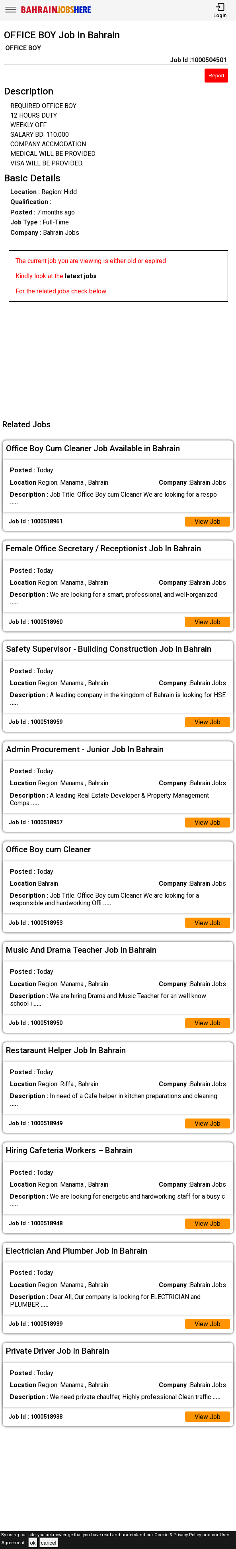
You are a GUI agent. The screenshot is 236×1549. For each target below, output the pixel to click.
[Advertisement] (120, 357)
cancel (49, 1543)
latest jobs (81, 276)
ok (32, 1543)
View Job (207, 521)
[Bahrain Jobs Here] (56, 12)
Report (216, 76)
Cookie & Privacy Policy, (178, 1534)
